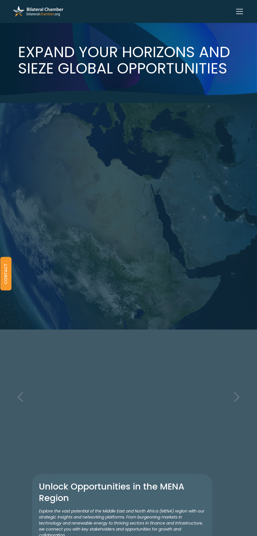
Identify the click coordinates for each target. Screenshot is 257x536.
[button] (238, 11)
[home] (38, 11)
